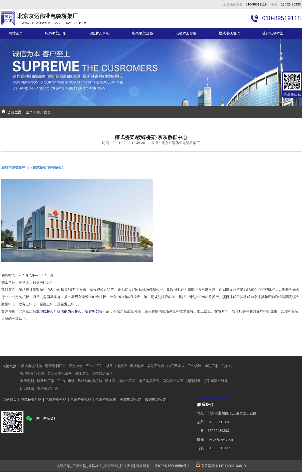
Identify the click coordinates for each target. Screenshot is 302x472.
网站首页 (16, 33)
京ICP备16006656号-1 (170, 466)
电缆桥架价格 (99, 33)
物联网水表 (176, 366)
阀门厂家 (211, 366)
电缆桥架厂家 (55, 33)
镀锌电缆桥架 (272, 33)
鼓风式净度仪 (116, 366)
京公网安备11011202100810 (223, 466)
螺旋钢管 (137, 366)
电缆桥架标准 (185, 33)
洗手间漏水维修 (215, 381)
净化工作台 (155, 366)
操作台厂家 (127, 381)
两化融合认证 (173, 381)
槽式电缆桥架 (229, 33)
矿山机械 (27, 388)
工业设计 (194, 366)
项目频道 (193, 381)
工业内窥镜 (66, 381)
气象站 (226, 366)
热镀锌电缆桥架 (90, 381)
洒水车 (110, 381)
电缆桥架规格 (142, 33)
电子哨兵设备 (149, 381)
